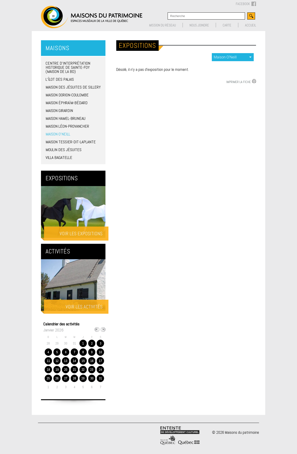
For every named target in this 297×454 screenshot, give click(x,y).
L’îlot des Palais (60, 79)
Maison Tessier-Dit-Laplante (71, 141)
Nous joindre (199, 25)
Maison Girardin (59, 110)
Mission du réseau (162, 25)
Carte (227, 25)
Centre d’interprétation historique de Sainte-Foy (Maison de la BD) (68, 67)
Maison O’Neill (58, 134)
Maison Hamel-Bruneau (65, 118)
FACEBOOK (246, 4)
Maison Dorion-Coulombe (67, 95)
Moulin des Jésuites (64, 149)
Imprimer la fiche (238, 81)
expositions (233, 57)
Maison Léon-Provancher (67, 126)
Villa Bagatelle (59, 157)
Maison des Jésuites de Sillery (73, 87)
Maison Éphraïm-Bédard (66, 102)
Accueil (250, 25)
